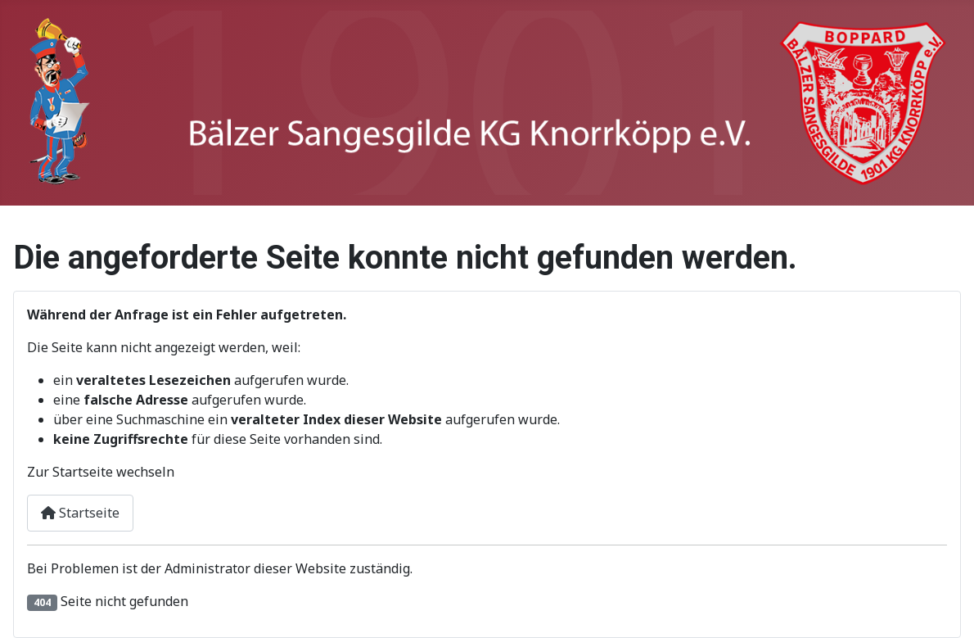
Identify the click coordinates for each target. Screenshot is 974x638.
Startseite (80, 513)
